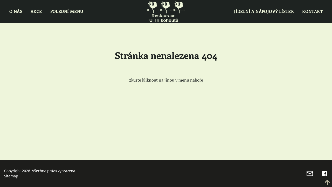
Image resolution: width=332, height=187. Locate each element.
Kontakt (312, 11)
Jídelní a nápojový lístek (264, 11)
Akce (36, 11)
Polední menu (67, 11)
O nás (15, 11)
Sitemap (11, 175)
